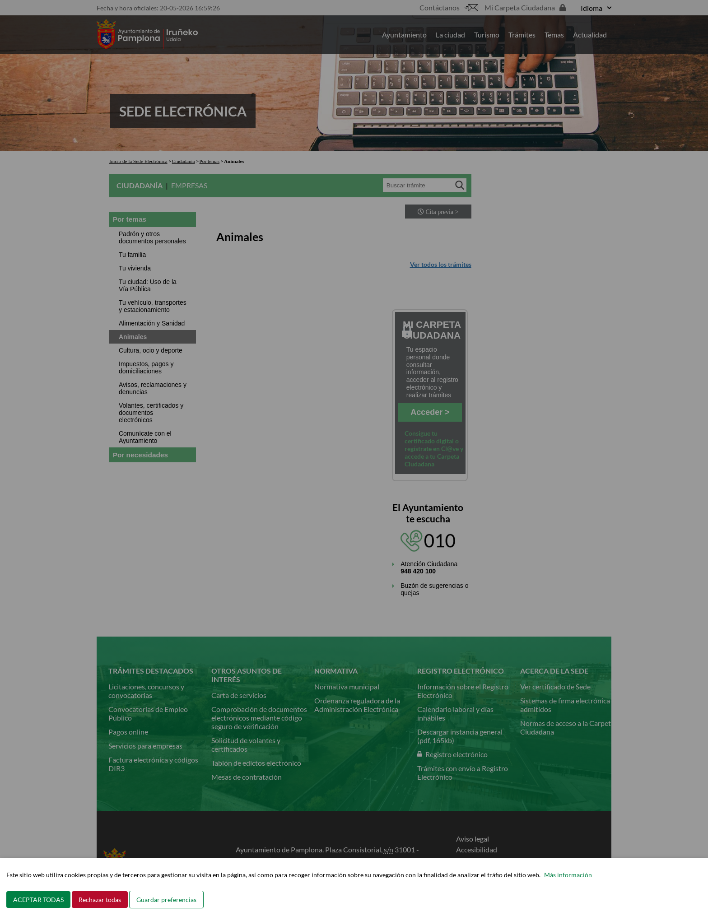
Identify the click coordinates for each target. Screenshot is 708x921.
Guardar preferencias (166, 899)
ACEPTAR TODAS (38, 899)
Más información (568, 875)
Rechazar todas (100, 899)
